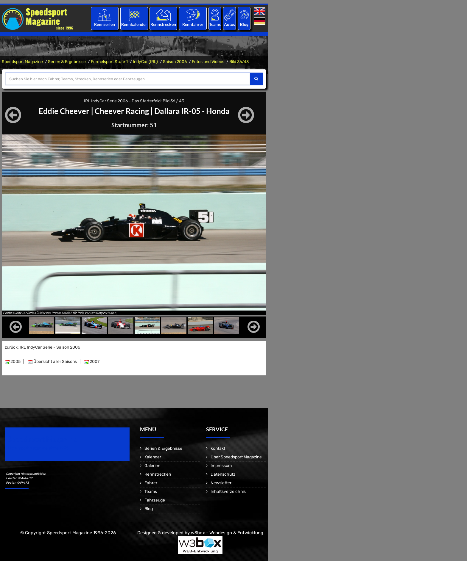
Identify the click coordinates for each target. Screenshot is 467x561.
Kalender (152, 457)
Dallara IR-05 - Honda (195, 111)
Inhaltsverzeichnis (228, 491)
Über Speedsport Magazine (236, 457)
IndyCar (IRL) (145, 61)
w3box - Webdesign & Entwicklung (227, 532)
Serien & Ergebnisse (67, 61)
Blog (244, 24)
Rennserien (104, 24)
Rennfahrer (192, 24)
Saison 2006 (175, 61)
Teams (215, 24)
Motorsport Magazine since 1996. (39, 448)
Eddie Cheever (59, 111)
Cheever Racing (121, 111)
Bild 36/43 (239, 61)
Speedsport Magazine (22, 61)
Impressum (221, 465)
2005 (13, 361)
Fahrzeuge (154, 500)
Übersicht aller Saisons (52, 361)
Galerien (152, 465)
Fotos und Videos (208, 61)
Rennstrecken (163, 24)
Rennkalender (134, 24)
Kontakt (218, 448)
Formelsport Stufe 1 (109, 61)
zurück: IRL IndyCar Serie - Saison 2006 (42, 347)
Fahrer (150, 482)
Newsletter (221, 482)
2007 (91, 361)
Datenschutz (223, 474)
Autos (229, 24)
